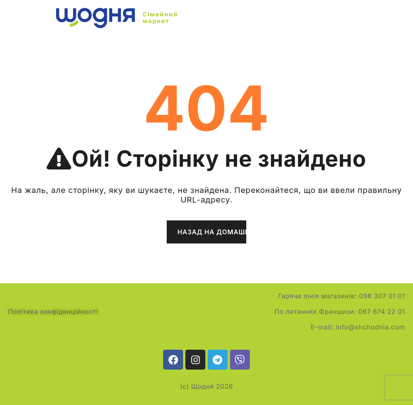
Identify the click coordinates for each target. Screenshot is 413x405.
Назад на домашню (211, 232)
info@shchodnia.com (370, 327)
